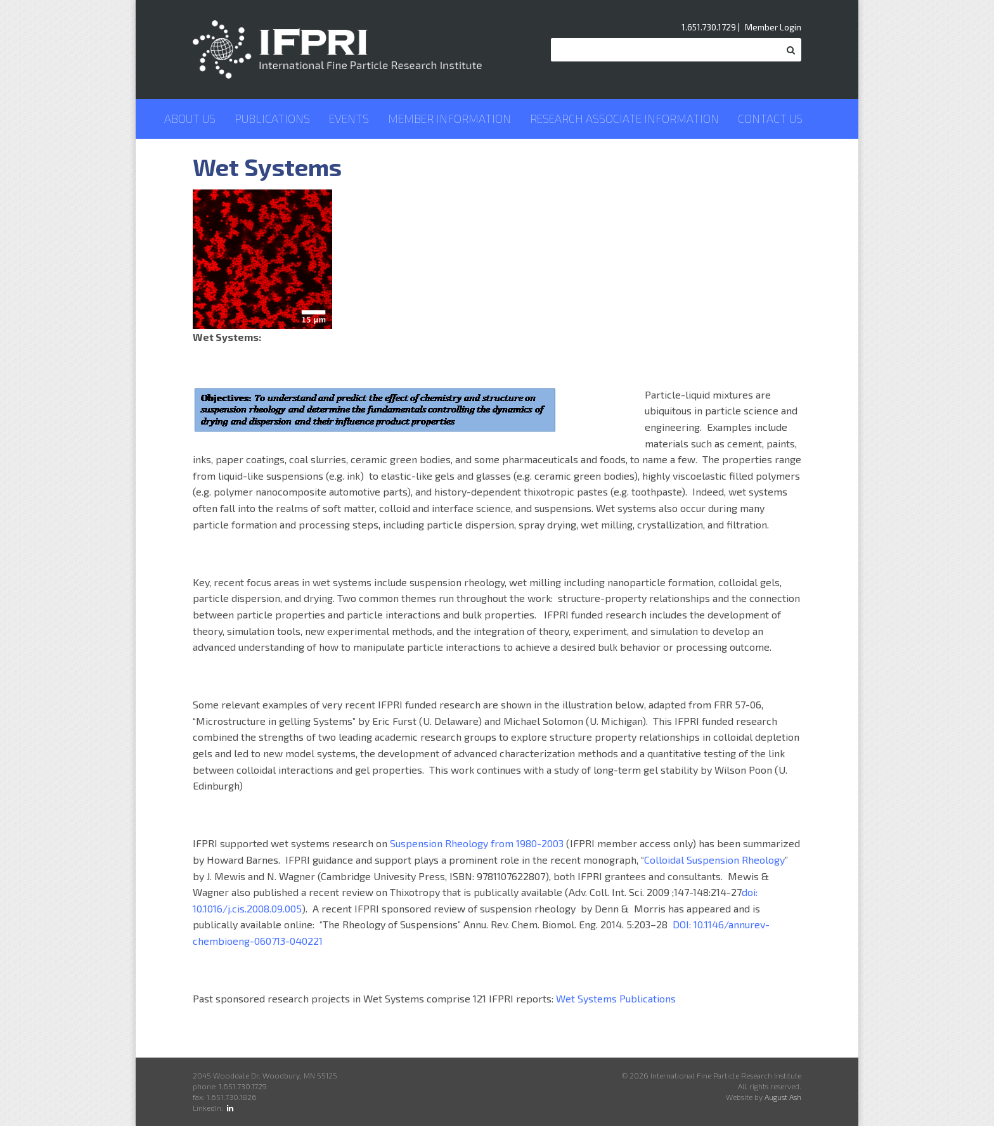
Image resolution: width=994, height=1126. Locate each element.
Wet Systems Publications (616, 998)
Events (349, 118)
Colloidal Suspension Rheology (714, 860)
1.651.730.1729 (708, 27)
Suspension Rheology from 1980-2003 (477, 843)
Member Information (449, 118)
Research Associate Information (624, 118)
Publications (272, 118)
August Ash (783, 1096)
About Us (190, 118)
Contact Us (770, 118)
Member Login (773, 27)
